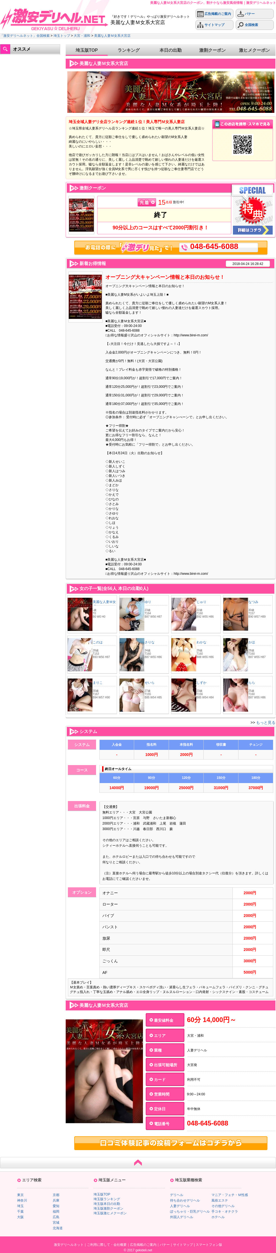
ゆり (148, 602)
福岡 (56, 1211)
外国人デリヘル (181, 1217)
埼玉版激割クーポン (108, 1208)
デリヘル (176, 1195)
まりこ (98, 683)
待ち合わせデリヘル (185, 1200)
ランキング (129, 50)
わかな (201, 642)
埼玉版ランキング (107, 1199)
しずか (201, 683)
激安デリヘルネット (69, 1245)
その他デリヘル (223, 1206)
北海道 (58, 1228)
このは (98, 642)
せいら (150, 683)
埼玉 (20, 1206)
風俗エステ (219, 1200)
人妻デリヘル (180, 1206)
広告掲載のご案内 (214, 14)
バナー (246, 14)
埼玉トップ (62, 36)
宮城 (56, 1223)
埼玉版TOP (87, 50)
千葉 (20, 1211)
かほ (251, 642)
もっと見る (265, 722)
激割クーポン (212, 50)
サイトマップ (210, 25)
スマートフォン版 (209, 1245)
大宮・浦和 (82, 36)
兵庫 (56, 1200)
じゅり (201, 602)
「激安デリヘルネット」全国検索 (25, 36)
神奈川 (22, 1200)
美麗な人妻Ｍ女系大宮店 (112, 36)
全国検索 (247, 25)
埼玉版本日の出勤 (107, 1204)
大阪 (20, 1217)
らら (251, 683)
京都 (56, 1195)
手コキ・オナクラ (224, 1211)
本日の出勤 (171, 50)
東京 (20, 1195)
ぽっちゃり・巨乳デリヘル (190, 1211)
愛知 (56, 1206)
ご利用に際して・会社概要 (107, 1245)
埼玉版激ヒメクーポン (110, 1213)
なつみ (253, 602)
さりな (150, 642)
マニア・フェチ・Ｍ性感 (229, 1195)
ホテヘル (218, 1217)
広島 (56, 1217)
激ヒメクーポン (254, 50)
